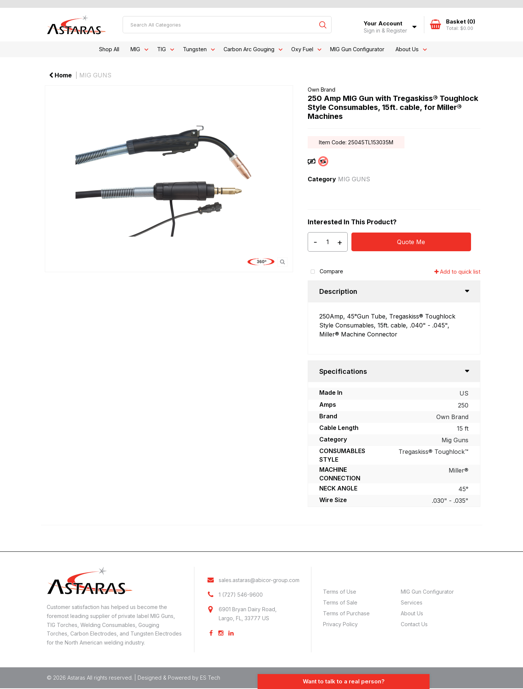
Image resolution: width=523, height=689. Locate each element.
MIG (135, 49)
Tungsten (195, 49)
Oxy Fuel (302, 49)
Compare (326, 272)
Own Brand (321, 89)
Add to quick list (457, 271)
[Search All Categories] (227, 24)
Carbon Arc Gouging (249, 49)
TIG (161, 49)
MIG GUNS (95, 75)
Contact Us (414, 624)
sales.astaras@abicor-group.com (259, 580)
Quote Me (411, 242)
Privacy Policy (340, 624)
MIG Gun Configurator (357, 49)
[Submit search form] (323, 24)
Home (60, 75)
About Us (407, 49)
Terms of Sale (340, 602)
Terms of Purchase (346, 613)
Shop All (109, 49)
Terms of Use (339, 591)
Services (411, 602)
